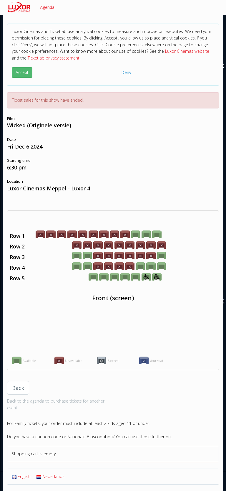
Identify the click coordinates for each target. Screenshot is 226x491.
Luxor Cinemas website (187, 51)
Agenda (47, 7)
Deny (126, 72)
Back (18, 387)
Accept (22, 72)
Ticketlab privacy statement (53, 58)
